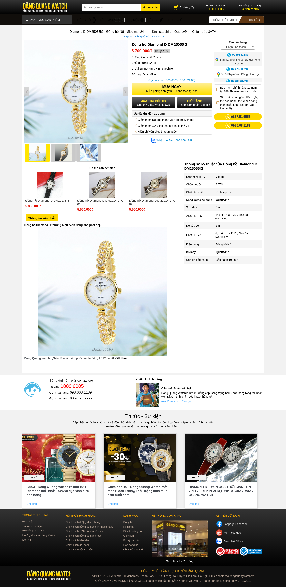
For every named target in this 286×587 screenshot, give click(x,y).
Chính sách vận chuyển (79, 547)
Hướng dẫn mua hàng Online (39, 533)
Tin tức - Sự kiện (143, 414)
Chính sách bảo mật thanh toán (84, 533)
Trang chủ (127, 34)
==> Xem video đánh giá (176, 399)
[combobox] (238, 45)
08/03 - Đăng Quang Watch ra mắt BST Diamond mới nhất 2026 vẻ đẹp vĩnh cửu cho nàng (57, 489)
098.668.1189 (81, 390)
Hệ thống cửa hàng (33, 528)
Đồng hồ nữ (142, 34)
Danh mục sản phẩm (43, 18)
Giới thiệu (27, 519)
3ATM (219, 182)
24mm (220, 174)
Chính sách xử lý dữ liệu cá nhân (85, 529)
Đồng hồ (128, 520)
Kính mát (128, 524)
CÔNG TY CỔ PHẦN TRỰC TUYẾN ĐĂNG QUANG (173, 568)
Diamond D (158, 34)
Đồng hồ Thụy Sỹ (133, 547)
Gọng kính (129, 533)
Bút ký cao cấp (131, 538)
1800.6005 (171, 78)
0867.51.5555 (81, 396)
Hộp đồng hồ (130, 542)
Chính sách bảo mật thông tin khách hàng (89, 524)
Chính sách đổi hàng (78, 542)
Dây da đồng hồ (132, 529)
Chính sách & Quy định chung (83, 520)
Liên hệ (26, 537)
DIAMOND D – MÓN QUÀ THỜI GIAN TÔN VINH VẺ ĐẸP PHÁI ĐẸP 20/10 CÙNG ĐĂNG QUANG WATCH (221, 489)
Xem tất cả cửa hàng (180, 559)
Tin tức (34, 475)
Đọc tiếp (32, 501)
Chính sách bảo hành (78, 538)
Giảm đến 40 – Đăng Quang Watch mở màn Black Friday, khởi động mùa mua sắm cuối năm (137, 489)
